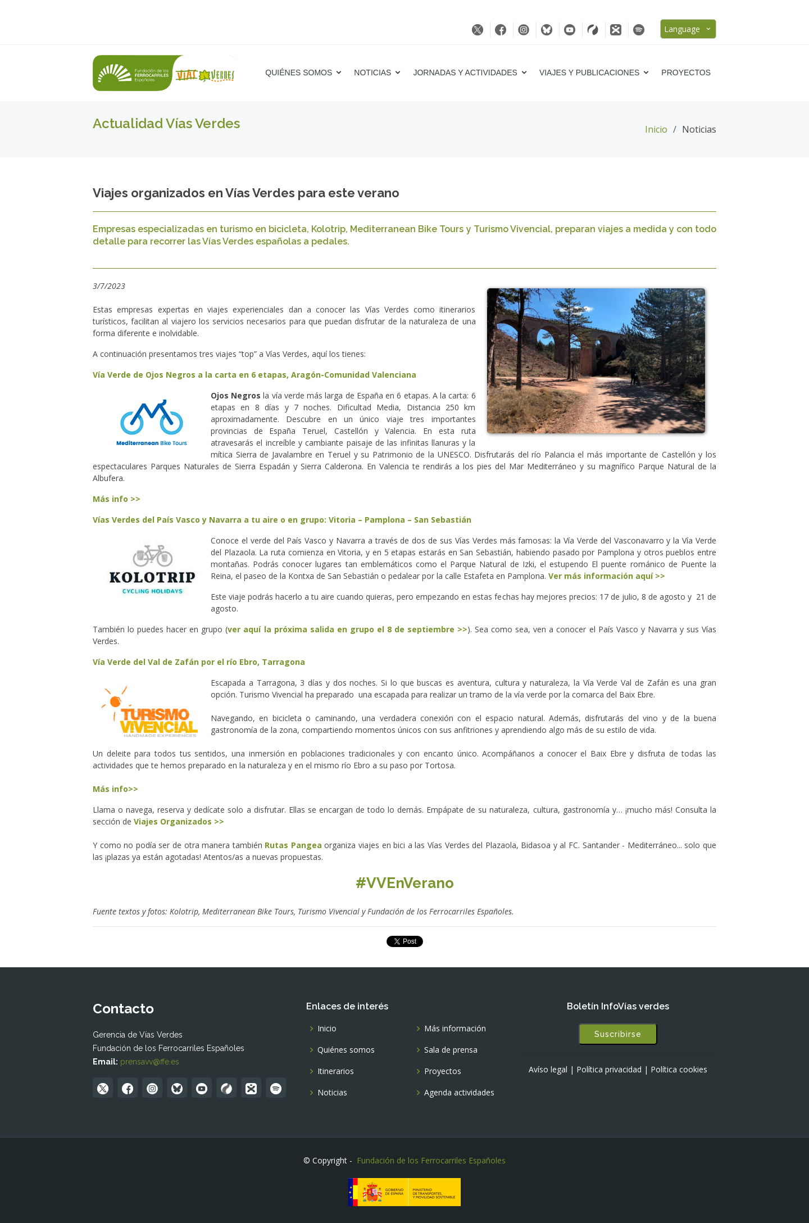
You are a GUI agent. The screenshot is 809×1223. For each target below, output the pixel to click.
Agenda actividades (459, 1093)
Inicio (656, 129)
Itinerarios (335, 1071)
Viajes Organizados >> (179, 821)
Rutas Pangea (293, 845)
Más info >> (116, 498)
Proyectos (686, 72)
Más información (455, 1028)
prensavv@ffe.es (149, 1061)
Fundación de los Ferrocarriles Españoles (431, 1160)
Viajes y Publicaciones (589, 72)
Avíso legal (548, 1069)
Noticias (372, 72)
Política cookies (679, 1069)
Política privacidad (609, 1069)
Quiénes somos (298, 72)
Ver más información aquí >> (606, 575)
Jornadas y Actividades (465, 72)
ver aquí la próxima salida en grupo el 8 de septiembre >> (347, 629)
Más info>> (115, 788)
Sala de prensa (451, 1050)
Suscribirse (618, 1034)
